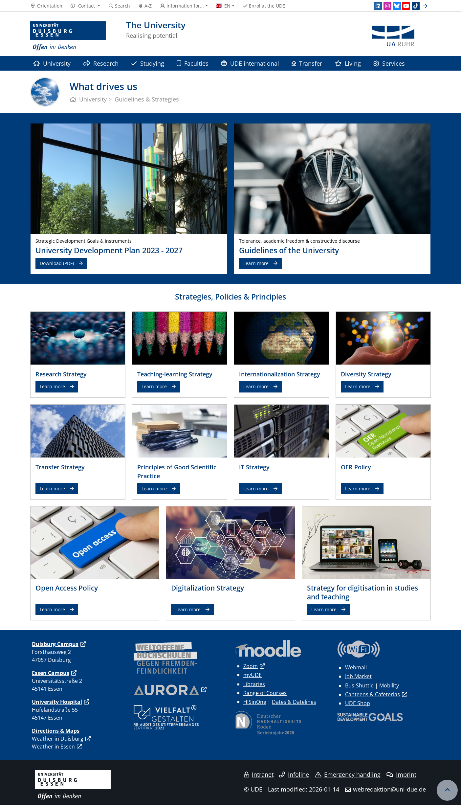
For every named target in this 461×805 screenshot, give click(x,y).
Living (348, 63)
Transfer (307, 63)
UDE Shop (357, 703)
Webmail (356, 667)
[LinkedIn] (378, 6)
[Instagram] (387, 6)
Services (389, 63)
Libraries (254, 684)
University (52, 63)
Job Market (358, 676)
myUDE (252, 675)
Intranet (259, 774)
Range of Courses (265, 693)
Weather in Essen (53, 746)
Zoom (250, 666)
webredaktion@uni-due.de (389, 789)
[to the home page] (68, 36)
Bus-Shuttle (359, 685)
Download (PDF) (57, 263)
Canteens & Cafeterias (372, 694)
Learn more (256, 263)
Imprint (401, 774)
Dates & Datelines (294, 701)
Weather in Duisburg (57, 738)
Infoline (294, 774)
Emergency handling (348, 774)
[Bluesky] (397, 6)
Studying (147, 63)
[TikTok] (416, 6)
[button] (85, 6)
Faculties (193, 63)
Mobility (389, 685)
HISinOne (254, 701)
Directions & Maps (55, 730)
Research (101, 63)
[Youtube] (406, 6)
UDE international (250, 63)
